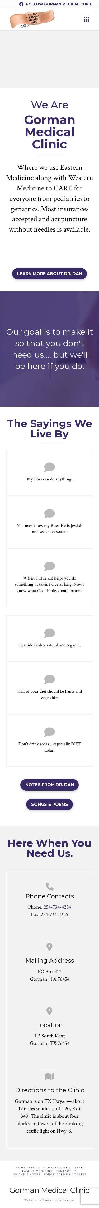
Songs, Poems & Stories (65, 1174)
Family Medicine (37, 1171)
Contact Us (66, 1171)
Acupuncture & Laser (63, 1167)
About (34, 1167)
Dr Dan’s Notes (27, 1174)
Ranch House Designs (59, 1200)
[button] (86, 19)
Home (21, 1167)
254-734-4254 (57, 907)
